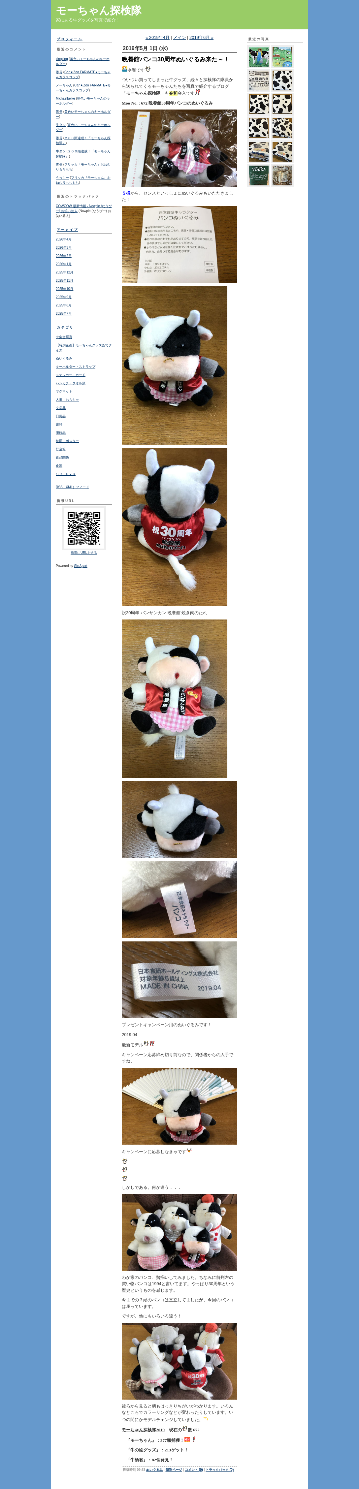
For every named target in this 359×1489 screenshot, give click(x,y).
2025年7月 (64, 313)
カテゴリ (65, 327)
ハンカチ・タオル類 (70, 383)
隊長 (59, 72)
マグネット (64, 391)
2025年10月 (64, 289)
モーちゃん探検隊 (99, 10)
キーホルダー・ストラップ (75, 366)
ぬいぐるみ (64, 358)
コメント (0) (194, 1470)
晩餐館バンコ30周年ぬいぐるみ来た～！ (175, 59)
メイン (179, 37)
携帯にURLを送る (84, 552)
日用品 (61, 416)
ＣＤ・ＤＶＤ (66, 474)
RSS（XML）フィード (72, 487)
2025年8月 (64, 305)
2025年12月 (64, 272)
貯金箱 (61, 449)
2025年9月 (64, 297)
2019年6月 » (201, 37)
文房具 (61, 408)
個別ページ (174, 1470)
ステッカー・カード (70, 375)
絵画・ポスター (67, 441)
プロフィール (69, 39)
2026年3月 (64, 247)
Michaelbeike (65, 98)
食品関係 (62, 457)
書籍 (59, 424)
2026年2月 (64, 256)
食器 (59, 465)
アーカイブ (67, 230)
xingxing (62, 59)
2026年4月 (64, 239)
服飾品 (61, 432)
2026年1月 (64, 264)
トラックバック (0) (220, 1470)
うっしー (62, 177)
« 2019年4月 (158, 37)
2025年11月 (64, 280)
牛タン (61, 125)
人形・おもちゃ (67, 399)
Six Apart (80, 566)
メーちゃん (64, 85)
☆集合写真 (64, 337)
